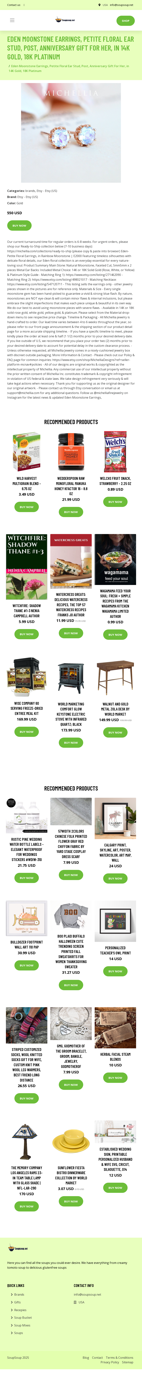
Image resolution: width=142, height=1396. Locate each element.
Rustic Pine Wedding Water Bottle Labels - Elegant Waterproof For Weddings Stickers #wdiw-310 (27, 849)
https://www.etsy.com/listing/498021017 (59, 280)
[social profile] (24, 4)
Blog (86, 1358)
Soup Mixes (22, 1325)
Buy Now (19, 225)
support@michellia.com (23, 393)
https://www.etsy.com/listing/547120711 (34, 284)
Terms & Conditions (119, 1358)
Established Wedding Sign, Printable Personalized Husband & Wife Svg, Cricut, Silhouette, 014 (115, 1159)
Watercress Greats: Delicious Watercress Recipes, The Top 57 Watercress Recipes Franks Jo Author (71, 604)
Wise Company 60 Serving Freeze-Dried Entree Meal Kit (27, 708)
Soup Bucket (23, 1318)
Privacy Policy (110, 1362)
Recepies (20, 1310)
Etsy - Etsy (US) (47, 191)
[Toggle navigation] (12, 20)
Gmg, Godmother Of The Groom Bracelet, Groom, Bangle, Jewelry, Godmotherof (71, 1056)
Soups (18, 1333)
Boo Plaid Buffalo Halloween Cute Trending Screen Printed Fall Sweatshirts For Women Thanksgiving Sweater (71, 951)
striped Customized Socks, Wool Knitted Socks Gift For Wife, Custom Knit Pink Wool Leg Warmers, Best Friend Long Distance (26, 1064)
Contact (97, 1358)
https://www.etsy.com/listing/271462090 (93, 275)
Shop (125, 21)
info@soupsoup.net (121, 5)
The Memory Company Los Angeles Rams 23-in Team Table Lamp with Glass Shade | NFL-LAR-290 (27, 1177)
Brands (19, 1294)
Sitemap (127, 1362)
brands (30, 191)
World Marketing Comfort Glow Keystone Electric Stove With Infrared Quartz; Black (71, 714)
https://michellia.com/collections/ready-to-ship (39, 251)
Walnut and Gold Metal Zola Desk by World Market (115, 709)
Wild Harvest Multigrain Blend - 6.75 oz (27, 483)
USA (105, 5)
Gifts (17, 1302)
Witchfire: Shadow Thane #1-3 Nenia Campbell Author (27, 610)
